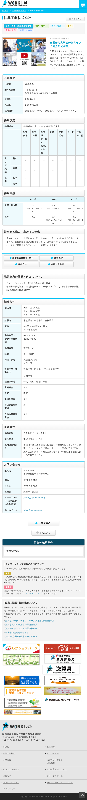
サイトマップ (9, 789)
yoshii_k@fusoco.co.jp (35, 497)
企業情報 (7, 760)
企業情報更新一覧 (19, 10)
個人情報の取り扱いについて (60, 782)
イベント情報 (53, 753)
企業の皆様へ (9, 753)
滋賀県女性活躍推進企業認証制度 (21, 624)
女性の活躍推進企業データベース (21, 636)
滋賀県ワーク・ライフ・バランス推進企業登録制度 (30, 620)
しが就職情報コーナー (57, 769)
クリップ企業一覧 (55, 776)
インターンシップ (34, 593)
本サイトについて (11, 782)
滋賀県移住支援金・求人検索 (56, 761)
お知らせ (7, 776)
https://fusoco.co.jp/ (33, 510)
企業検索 (51, 747)
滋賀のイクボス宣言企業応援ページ (22, 628)
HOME (5, 10)
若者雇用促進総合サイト (17, 632)
